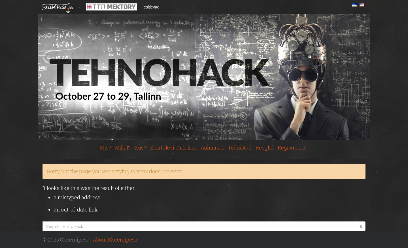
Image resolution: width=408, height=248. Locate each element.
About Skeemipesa (115, 239)
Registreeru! (292, 147)
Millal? (123, 147)
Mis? (105, 147)
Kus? (140, 147)
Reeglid (265, 147)
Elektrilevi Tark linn (173, 147)
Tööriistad (240, 147)
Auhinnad (212, 147)
